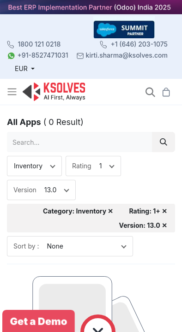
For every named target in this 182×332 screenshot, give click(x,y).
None (55, 246)
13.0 (50, 190)
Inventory (28, 166)
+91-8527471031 (43, 55)
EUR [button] (22, 68)
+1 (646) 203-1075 (139, 44)
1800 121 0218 (39, 44)
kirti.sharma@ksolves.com (127, 55)
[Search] (163, 142)
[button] (150, 92)
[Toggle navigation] (13, 92)
